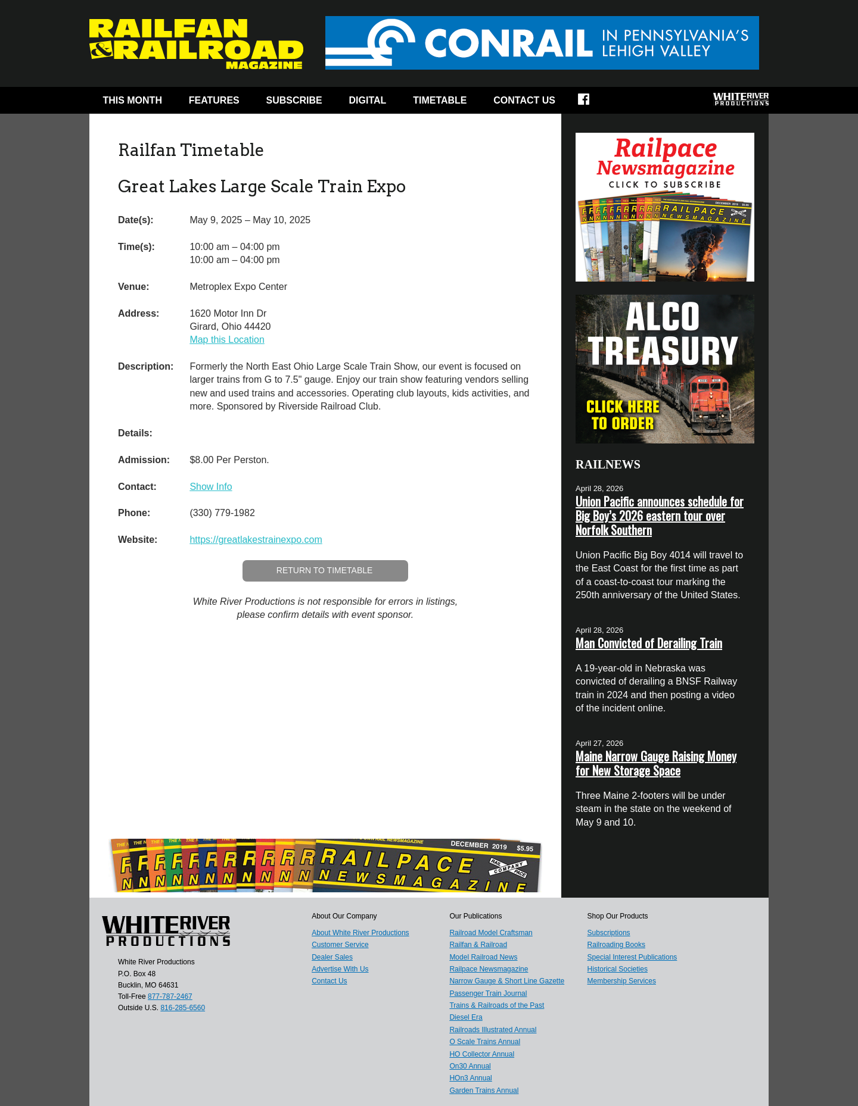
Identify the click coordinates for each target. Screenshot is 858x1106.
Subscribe (294, 100)
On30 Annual (469, 1066)
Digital (368, 100)
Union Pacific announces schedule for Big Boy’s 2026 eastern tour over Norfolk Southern (660, 515)
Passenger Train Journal (488, 993)
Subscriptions (608, 933)
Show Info (210, 487)
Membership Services (621, 981)
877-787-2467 (170, 996)
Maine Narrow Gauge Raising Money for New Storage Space (656, 763)
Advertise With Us (340, 969)
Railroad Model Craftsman (490, 933)
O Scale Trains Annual (484, 1042)
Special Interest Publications (632, 957)
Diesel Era (465, 1017)
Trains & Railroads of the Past (496, 1005)
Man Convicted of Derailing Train (649, 643)
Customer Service (340, 945)
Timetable (440, 100)
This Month (132, 100)
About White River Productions (360, 933)
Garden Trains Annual (483, 1090)
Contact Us (524, 100)
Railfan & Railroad (478, 945)
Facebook (591, 103)
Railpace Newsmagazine (488, 969)
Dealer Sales (332, 957)
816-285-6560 (182, 1008)
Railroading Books (616, 945)
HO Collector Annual (481, 1054)
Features (214, 100)
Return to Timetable (324, 570)
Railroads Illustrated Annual (492, 1030)
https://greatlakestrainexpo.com (255, 540)
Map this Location (226, 340)
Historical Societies (617, 969)
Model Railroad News (483, 957)
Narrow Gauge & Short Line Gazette (506, 981)
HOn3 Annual (470, 1078)
